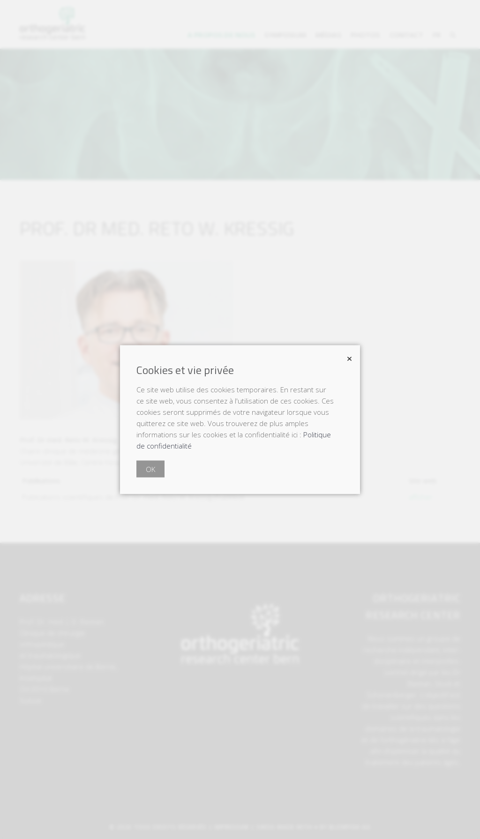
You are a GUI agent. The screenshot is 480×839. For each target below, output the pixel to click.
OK (150, 469)
